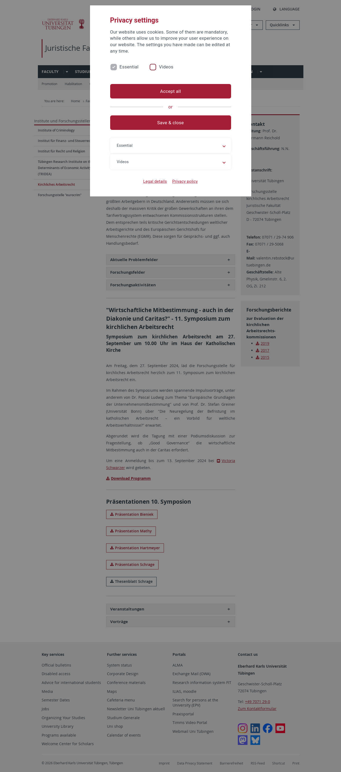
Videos (166, 66)
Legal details (155, 181)
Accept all (170, 91)
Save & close (170, 122)
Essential (129, 66)
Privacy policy (185, 181)
